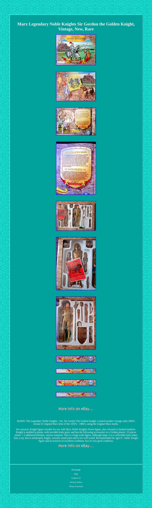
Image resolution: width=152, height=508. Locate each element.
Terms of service (76, 486)
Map (76, 474)
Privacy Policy (76, 482)
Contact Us (76, 478)
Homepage (76, 469)
